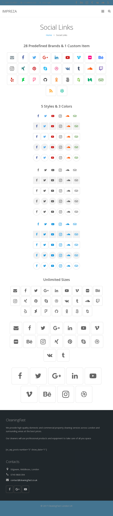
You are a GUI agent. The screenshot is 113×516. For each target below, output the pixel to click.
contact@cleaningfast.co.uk (24, 480)
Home (49, 35)
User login (46, 2)
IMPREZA (9, 11)
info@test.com (30, 2)
